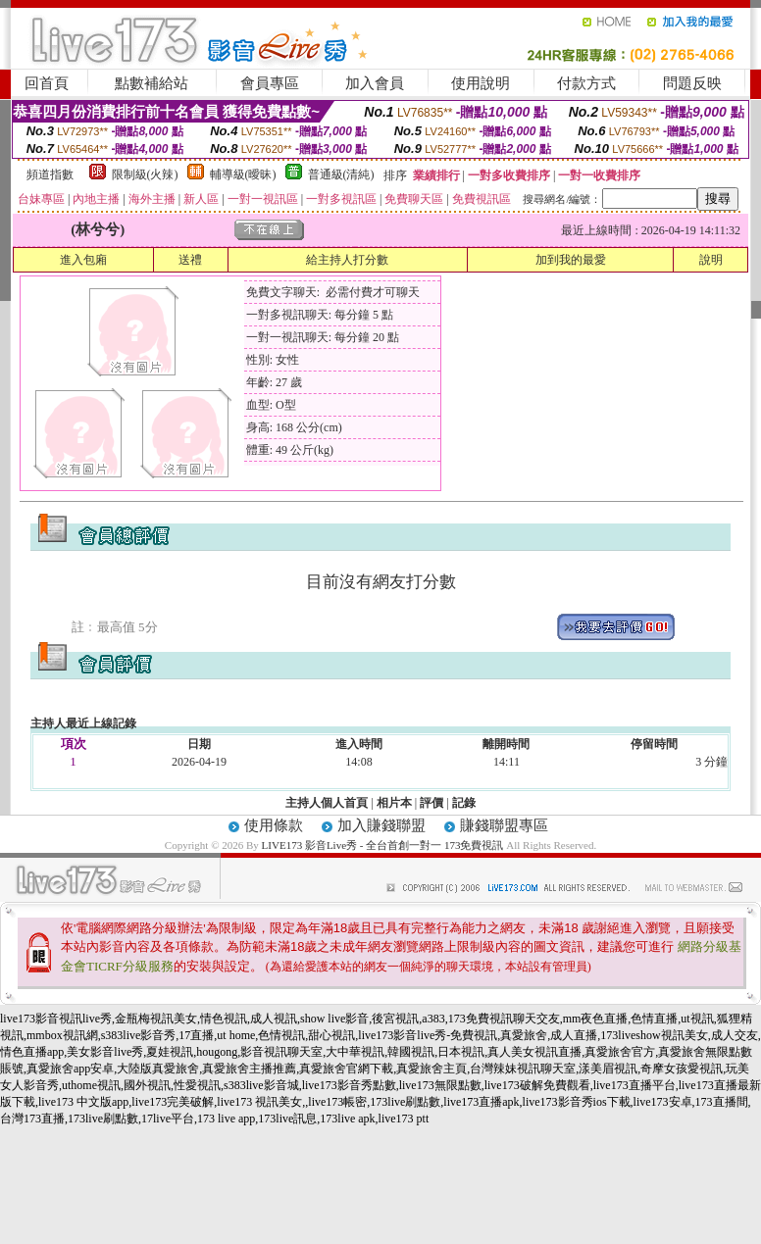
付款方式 (586, 83)
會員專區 (269, 83)
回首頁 (47, 83)
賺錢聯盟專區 (504, 825)
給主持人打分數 (347, 260)
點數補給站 (151, 83)
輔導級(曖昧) (243, 174)
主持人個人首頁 (326, 803)
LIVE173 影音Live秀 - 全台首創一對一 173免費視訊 (383, 845)
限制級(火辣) (145, 174)
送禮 (190, 260)
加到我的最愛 (570, 260)
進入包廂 (83, 260)
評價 (431, 803)
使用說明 (480, 83)
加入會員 (374, 83)
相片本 (394, 803)
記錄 (464, 803)
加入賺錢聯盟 (381, 825)
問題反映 (692, 83)
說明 (711, 260)
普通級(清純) (341, 174)
